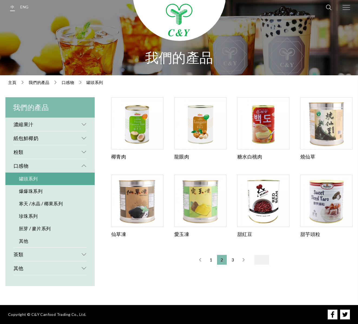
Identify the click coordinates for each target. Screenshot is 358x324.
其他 (23, 241)
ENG (24, 7)
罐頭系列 (94, 82)
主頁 (12, 82)
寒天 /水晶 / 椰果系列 (41, 203)
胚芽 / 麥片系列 (35, 228)
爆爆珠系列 (30, 191)
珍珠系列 (28, 216)
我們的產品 (39, 82)
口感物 (68, 82)
